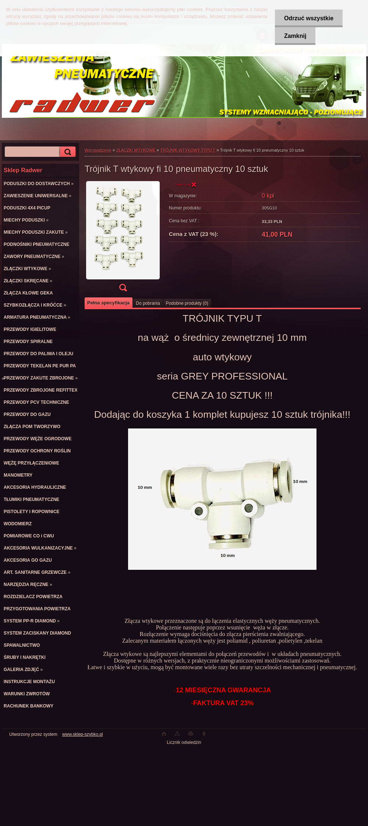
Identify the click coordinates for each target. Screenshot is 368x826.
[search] (66, 152)
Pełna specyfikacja (108, 303)
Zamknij (295, 36)
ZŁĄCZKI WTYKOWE (136, 150)
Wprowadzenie (98, 150)
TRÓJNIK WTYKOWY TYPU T (188, 150)
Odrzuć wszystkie (308, 18)
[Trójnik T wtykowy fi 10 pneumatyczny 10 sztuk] (123, 238)
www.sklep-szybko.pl (82, 734)
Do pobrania (148, 303)
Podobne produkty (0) (187, 303)
